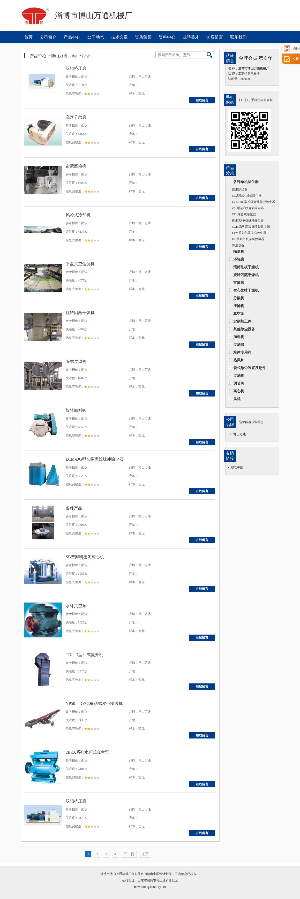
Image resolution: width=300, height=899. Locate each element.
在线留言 (202, 100)
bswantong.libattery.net (150, 887)
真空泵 (238, 313)
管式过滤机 (76, 361)
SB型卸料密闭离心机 (85, 557)
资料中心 (167, 37)
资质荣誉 (143, 37)
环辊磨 (238, 259)
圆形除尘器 (240, 189)
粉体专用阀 (242, 352)
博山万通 (239, 434)
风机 (237, 399)
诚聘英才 (191, 37)
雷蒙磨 (238, 282)
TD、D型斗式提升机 (84, 654)
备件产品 (74, 508)
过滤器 (238, 344)
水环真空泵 (76, 606)
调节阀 (238, 383)
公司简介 (48, 37)
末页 (145, 854)
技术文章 (119, 37)
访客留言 (214, 37)
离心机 (238, 391)
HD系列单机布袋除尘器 (248, 239)
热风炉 (238, 360)
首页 (28, 37)
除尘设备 (238, 245)
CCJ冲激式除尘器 (244, 214)
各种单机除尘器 (246, 182)
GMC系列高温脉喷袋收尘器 (251, 226)
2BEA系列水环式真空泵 (87, 752)
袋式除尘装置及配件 (249, 368)
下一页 (128, 854)
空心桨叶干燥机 (246, 290)
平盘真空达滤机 (80, 264)
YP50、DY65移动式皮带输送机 (94, 703)
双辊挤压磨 (76, 68)
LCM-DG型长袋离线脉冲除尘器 (253, 202)
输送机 (238, 251)
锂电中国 (237, 467)
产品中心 (72, 37)
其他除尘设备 (244, 329)
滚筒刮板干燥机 (246, 267)
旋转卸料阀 (76, 410)
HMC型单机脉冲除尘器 (248, 220)
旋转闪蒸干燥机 (246, 275)
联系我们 (238, 37)
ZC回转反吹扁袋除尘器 (248, 208)
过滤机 (238, 376)
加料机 (238, 337)
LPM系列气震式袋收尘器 (249, 233)
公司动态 (95, 37)
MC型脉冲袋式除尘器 (247, 195)
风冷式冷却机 (78, 215)
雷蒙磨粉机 (76, 166)
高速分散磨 (76, 117)
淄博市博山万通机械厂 (115, 874)
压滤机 (238, 306)
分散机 (238, 298)
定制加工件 (242, 321)
